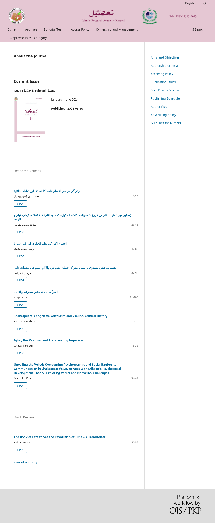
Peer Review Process (165, 90)
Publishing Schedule (165, 98)
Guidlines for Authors (166, 123)
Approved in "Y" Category (28, 38)
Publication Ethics (163, 82)
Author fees (159, 107)
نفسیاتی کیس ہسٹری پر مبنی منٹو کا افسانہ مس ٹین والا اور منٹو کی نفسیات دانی (65, 268)
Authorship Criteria (164, 66)
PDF (21, 203)
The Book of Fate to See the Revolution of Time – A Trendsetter (59, 437)
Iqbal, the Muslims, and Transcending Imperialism (50, 340)
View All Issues (24, 462)
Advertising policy (163, 115)
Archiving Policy (162, 74)
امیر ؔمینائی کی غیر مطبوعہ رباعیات (36, 292)
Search (198, 29)
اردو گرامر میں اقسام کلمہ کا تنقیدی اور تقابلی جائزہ (47, 191)
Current (13, 29)
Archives (31, 29)
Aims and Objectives (165, 57)
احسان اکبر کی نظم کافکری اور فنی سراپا (40, 243)
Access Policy (80, 29)
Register (190, 3)
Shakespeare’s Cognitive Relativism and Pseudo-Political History (61, 316)
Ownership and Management (117, 29)
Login (203, 3)
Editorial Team (54, 29)
